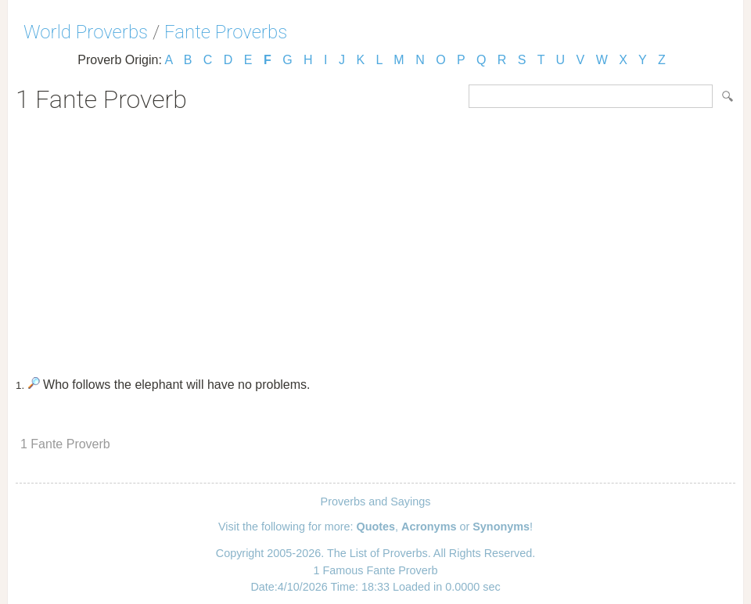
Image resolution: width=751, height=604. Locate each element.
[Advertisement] (375, 239)
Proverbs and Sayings (376, 501)
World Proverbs (85, 32)
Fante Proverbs (225, 32)
